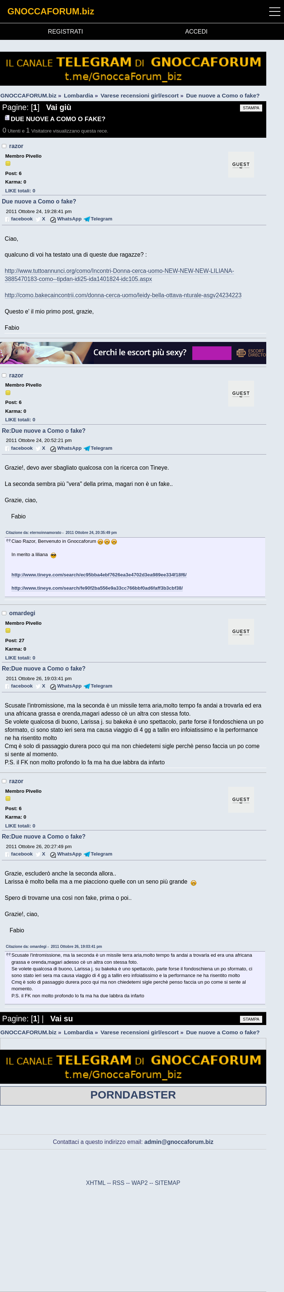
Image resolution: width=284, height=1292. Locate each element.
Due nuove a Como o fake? (39, 201)
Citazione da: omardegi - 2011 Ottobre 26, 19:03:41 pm (54, 947)
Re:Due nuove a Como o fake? (43, 431)
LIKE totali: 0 (20, 190)
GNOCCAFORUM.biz (50, 11)
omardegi (22, 613)
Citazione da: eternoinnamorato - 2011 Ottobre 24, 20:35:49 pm (61, 533)
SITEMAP (167, 1183)
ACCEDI (196, 31)
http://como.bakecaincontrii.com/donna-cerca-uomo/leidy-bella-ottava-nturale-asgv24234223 (123, 295)
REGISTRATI (65, 31)
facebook (22, 219)
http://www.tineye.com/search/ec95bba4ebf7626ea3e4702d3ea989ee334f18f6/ (99, 575)
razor (16, 146)
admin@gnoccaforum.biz (178, 1142)
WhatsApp (69, 219)
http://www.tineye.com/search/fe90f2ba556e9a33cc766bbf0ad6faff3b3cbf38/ (97, 588)
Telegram (101, 219)
